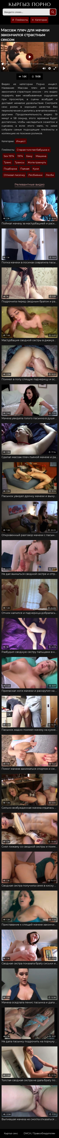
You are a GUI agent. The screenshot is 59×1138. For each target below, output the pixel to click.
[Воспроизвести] (4, 68)
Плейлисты (20, 20)
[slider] (23, 63)
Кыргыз (29, 4)
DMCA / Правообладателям (39, 1133)
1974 (20, 156)
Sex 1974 (9, 156)
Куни (36, 168)
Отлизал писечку (14, 175)
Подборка (10, 168)
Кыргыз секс (11, 1133)
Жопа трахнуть (37, 162)
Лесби (50, 175)
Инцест (20, 141)
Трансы (19, 162)
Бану (29, 156)
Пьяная (24, 168)
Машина (41, 156)
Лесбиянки (35, 175)
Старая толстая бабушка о (33, 149)
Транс (7, 162)
